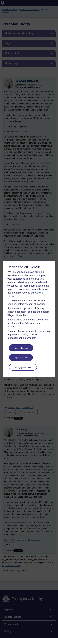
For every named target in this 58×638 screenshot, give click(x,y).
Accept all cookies (21, 348)
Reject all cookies (21, 358)
